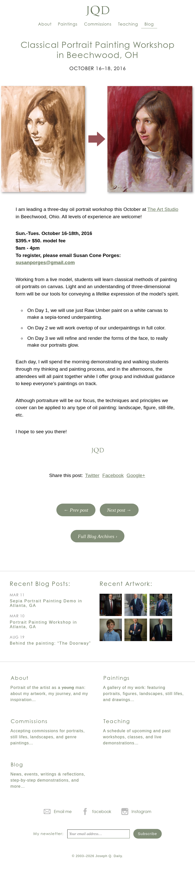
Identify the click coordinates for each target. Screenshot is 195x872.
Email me (63, 811)
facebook (101, 811)
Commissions (97, 24)
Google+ (136, 475)
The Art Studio (162, 209)
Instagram (141, 811)
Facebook (113, 475)
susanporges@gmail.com (45, 262)
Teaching (128, 24)
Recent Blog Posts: (40, 583)
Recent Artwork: (126, 583)
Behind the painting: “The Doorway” (50, 643)
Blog (149, 24)
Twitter (92, 475)
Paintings (67, 24)
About (45, 24)
